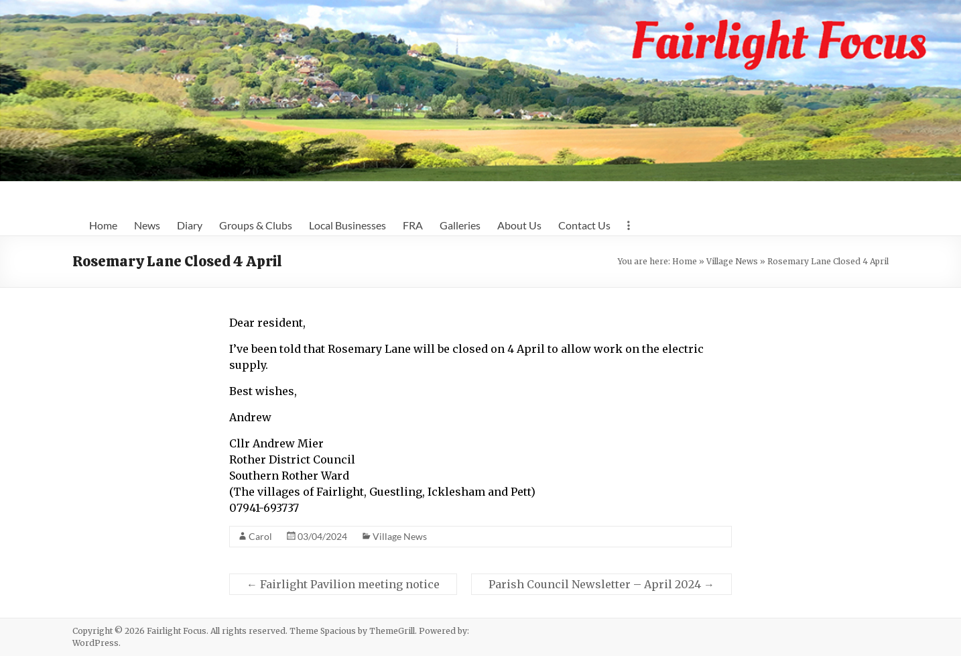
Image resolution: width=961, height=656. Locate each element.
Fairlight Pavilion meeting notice (343, 584)
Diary (189, 225)
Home (103, 225)
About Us (519, 225)
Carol (260, 536)
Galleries (460, 225)
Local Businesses (347, 225)
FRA (413, 225)
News (147, 225)
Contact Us (584, 225)
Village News (732, 261)
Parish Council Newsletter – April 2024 (601, 584)
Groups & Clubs (255, 225)
